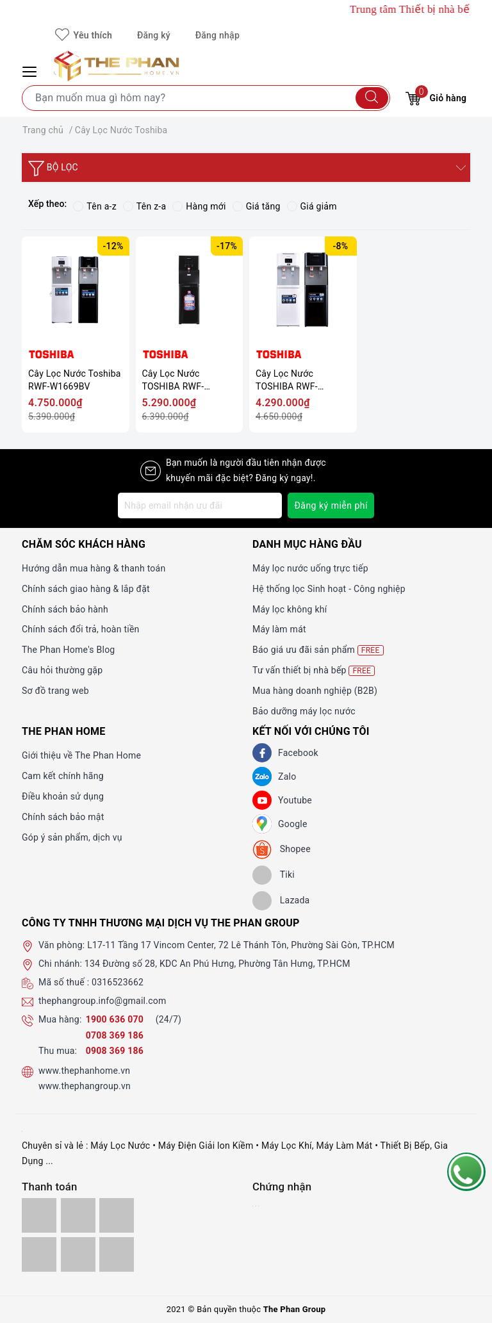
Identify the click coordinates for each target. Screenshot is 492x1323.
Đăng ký (153, 35)
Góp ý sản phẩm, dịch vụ (72, 837)
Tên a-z (94, 206)
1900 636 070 (116, 1019)
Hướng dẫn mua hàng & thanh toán (93, 568)
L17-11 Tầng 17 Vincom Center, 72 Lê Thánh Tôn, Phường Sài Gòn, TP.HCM (241, 945)
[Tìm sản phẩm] (206, 98)
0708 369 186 (115, 1035)
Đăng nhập (217, 35)
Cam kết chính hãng (63, 776)
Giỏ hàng (436, 96)
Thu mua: (57, 1051)
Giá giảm (312, 206)
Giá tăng (257, 206)
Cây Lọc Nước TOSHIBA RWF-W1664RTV (287, 380)
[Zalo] (262, 776)
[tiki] (273, 875)
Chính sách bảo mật (63, 817)
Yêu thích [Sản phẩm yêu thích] (83, 35)
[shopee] (281, 849)
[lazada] (280, 900)
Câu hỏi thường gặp (62, 670)
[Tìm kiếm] (372, 98)
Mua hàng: (60, 1019)
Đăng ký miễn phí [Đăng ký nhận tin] (331, 505)
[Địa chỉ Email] (200, 505)
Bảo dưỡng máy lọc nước (304, 711)
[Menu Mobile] (31, 70)
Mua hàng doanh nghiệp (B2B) (314, 691)
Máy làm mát (279, 629)
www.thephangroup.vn (84, 1086)
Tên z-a (144, 206)
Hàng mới (199, 206)
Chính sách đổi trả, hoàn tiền (81, 629)
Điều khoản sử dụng (63, 796)
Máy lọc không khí (289, 609)
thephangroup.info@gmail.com (102, 1001)
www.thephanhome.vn (84, 1070)
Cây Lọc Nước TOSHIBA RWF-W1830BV (173, 380)
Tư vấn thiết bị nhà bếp (313, 670)
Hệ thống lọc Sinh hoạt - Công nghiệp (329, 589)
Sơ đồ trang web (55, 691)
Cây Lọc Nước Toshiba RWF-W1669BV (74, 379)
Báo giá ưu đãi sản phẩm (318, 650)
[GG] (262, 824)
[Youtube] (262, 800)
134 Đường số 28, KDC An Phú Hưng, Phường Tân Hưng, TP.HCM (217, 963)
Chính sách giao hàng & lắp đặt (86, 589)
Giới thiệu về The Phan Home (81, 755)
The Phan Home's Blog (68, 650)
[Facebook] (262, 752)
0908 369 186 (115, 1051)
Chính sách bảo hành (65, 609)
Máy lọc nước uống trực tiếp (310, 568)
